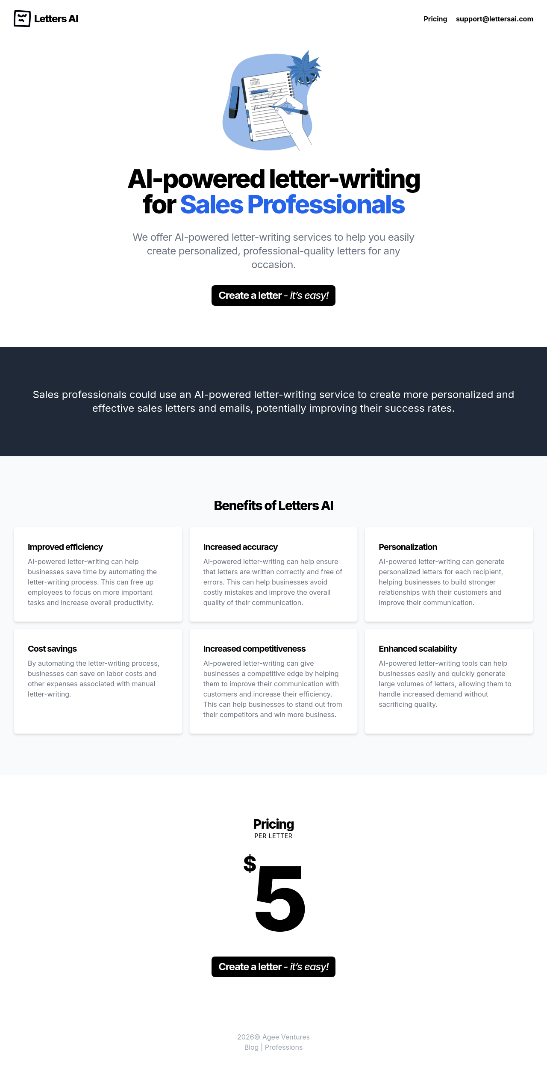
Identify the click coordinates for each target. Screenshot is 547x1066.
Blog (251, 1047)
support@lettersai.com (494, 19)
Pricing (435, 19)
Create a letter (273, 295)
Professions (284, 1047)
